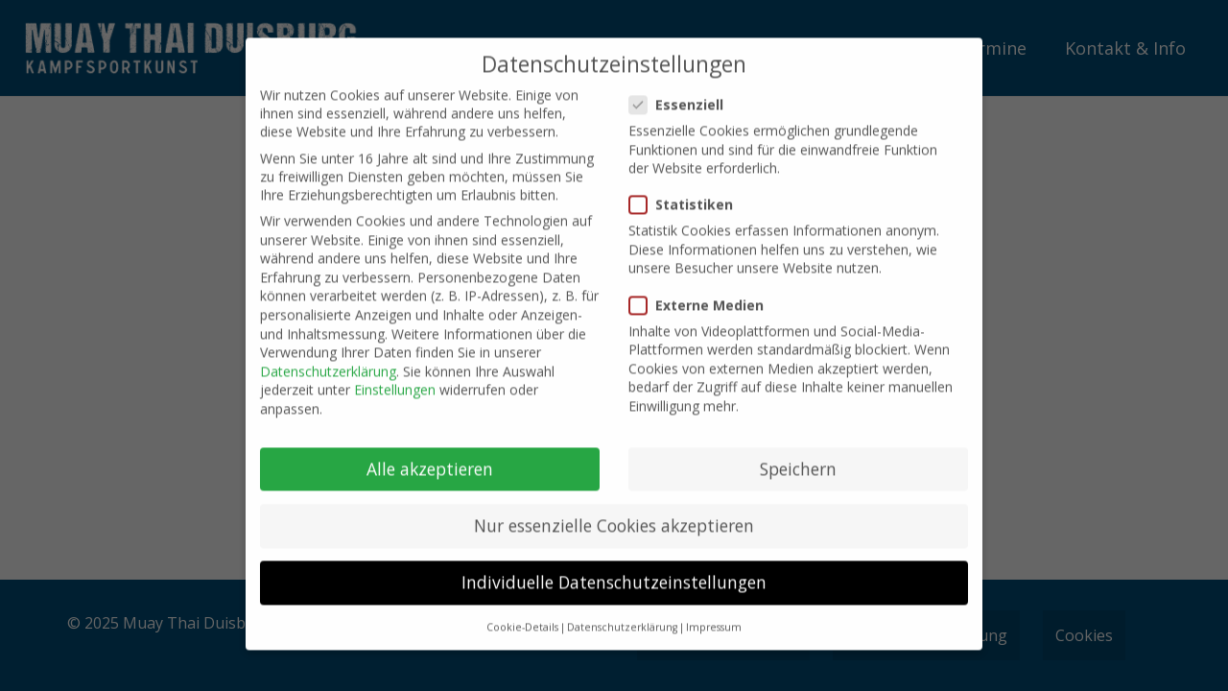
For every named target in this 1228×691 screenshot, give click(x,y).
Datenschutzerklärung (328, 357)
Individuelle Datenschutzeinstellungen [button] (614, 568)
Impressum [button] (714, 614)
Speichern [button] (798, 454)
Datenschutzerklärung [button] (622, 614)
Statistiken (683, 191)
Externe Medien (698, 291)
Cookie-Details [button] (522, 614)
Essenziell (678, 91)
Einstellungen (395, 377)
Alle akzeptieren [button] (429, 454)
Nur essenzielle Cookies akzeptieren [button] (614, 511)
